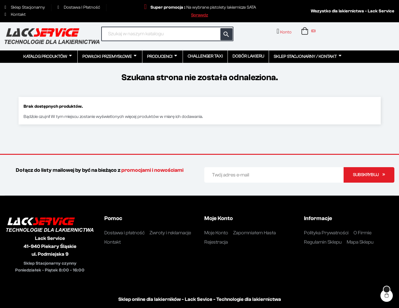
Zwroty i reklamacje (170, 233)
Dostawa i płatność (124, 233)
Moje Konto (216, 233)
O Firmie (362, 233)
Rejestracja (216, 242)
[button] (199, 15)
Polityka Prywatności (326, 233)
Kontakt (112, 242)
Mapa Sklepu (360, 242)
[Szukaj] (167, 34)
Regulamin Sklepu (323, 242)
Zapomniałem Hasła (254, 233)
